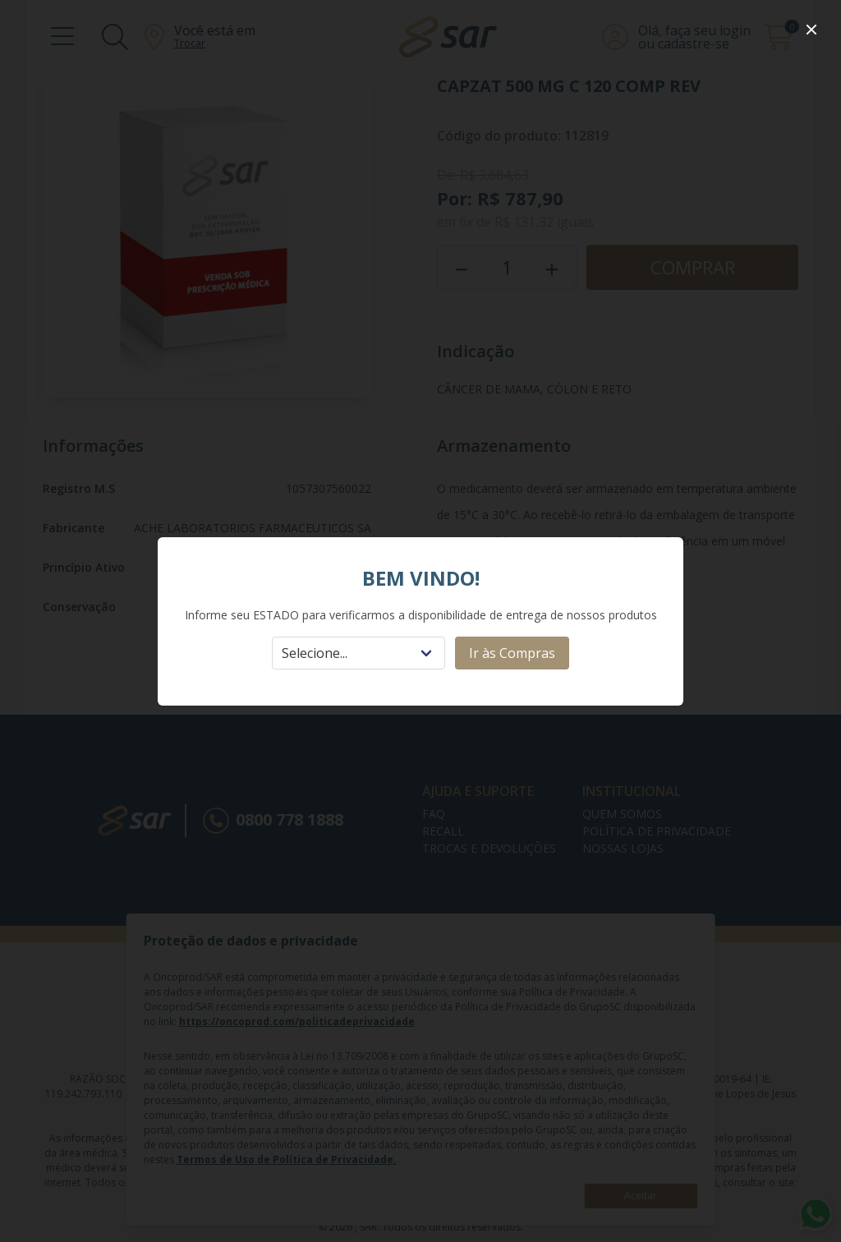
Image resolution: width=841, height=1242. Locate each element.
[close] (811, 29)
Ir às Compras (512, 653)
